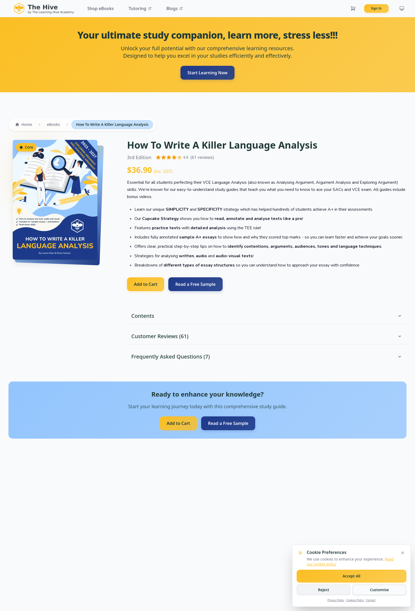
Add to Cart (145, 284)
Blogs (174, 8)
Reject (323, 589)
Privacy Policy (335, 600)
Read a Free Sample (195, 284)
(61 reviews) (202, 157)
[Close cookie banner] (402, 553)
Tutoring (140, 8)
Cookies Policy (355, 600)
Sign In (376, 8)
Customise (379, 589)
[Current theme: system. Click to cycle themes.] (402, 8)
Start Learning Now (207, 73)
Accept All (351, 575)
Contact (371, 600)
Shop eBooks (100, 8)
